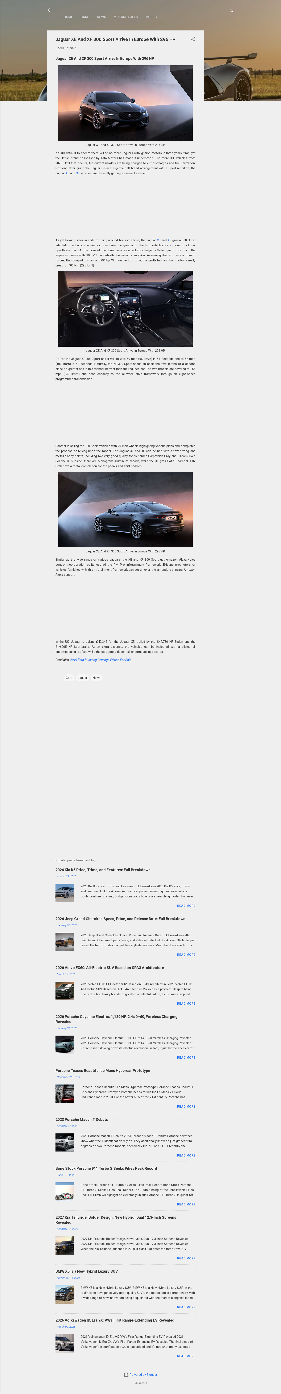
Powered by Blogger (140, 1375)
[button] (192, 40)
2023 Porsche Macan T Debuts (81, 1119)
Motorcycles (126, 17)
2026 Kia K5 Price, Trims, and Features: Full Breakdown (102, 870)
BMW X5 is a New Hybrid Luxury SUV (86, 1271)
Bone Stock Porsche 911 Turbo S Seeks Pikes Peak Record (106, 1168)
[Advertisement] (220, 93)
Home (68, 17)
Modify (151, 17)
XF (78, 173)
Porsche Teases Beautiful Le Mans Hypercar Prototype (102, 1070)
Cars (84, 17)
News (101, 17)
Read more (186, 906)
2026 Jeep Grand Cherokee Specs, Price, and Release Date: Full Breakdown (120, 919)
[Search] (231, 11)
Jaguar (82, 678)
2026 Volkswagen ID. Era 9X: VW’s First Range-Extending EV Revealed (114, 1320)
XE (67, 173)
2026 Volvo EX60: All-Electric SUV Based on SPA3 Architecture (109, 967)
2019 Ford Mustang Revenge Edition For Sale (100, 660)
